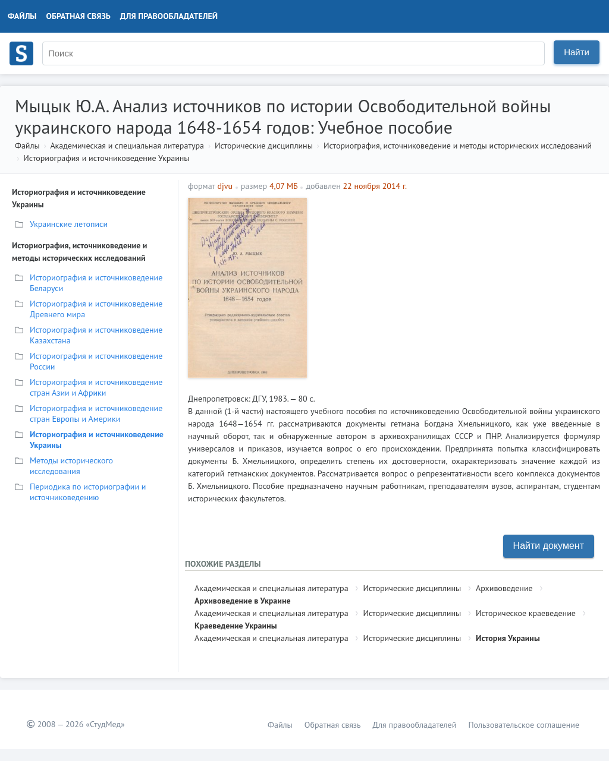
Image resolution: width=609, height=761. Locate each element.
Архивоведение (504, 588)
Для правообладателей (169, 16)
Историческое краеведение (526, 613)
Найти (576, 52)
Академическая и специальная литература (127, 145)
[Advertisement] (456, 281)
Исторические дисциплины (264, 145)
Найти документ (548, 546)
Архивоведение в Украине (242, 600)
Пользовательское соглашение (523, 724)
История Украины (508, 638)
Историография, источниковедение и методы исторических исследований (458, 145)
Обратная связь (78, 16)
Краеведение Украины (235, 625)
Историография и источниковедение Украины (106, 158)
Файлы (22, 16)
